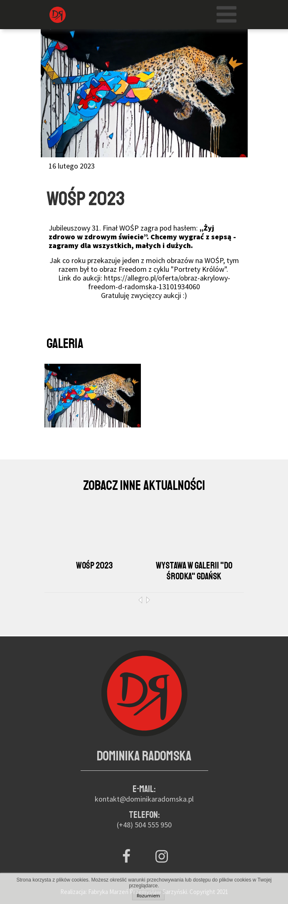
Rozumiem (148, 895)
